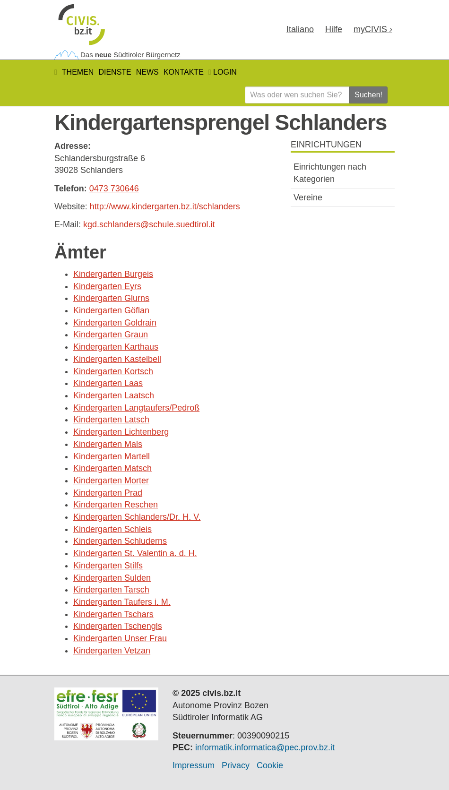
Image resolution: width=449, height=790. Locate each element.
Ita (300, 29)
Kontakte (184, 72)
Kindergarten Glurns (111, 298)
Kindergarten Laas (108, 383)
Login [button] (222, 72)
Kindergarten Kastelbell (117, 359)
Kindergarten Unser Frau (120, 638)
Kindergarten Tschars (113, 614)
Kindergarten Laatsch (113, 395)
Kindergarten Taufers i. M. (122, 602)
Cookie (270, 765)
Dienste (114, 72)
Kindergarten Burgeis (113, 274)
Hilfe (333, 29)
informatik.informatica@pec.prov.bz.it (265, 747)
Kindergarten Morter (111, 480)
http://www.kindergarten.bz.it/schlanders (165, 206)
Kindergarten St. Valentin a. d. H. (135, 553)
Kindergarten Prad (107, 493)
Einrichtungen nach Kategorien (330, 173)
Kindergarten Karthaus (115, 347)
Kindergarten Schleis (112, 529)
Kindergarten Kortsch (113, 371)
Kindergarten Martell (111, 456)
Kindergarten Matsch (112, 468)
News (147, 72)
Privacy (236, 765)
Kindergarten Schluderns (120, 541)
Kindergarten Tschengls (117, 626)
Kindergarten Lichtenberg (121, 432)
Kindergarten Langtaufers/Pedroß (136, 407)
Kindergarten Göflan (111, 310)
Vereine (308, 197)
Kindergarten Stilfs (108, 565)
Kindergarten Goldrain (114, 322)
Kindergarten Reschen (115, 504)
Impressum (194, 765)
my (373, 29)
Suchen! (368, 95)
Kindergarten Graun (110, 334)
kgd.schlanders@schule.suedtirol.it (149, 224)
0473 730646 (114, 188)
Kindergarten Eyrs (107, 286)
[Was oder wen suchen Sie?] (297, 94)
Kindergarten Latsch (111, 419)
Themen (78, 72)
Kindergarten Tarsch (111, 589)
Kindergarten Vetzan (111, 650)
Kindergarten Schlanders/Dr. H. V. (136, 517)
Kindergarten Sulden (112, 578)
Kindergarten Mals (107, 444)
